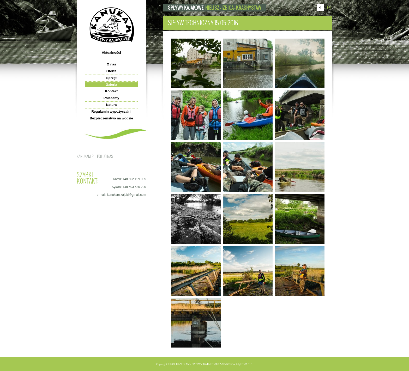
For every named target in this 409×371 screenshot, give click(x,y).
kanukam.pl (111, 24)
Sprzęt (111, 78)
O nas (111, 64)
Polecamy (111, 98)
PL (320, 7)
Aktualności (111, 52)
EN (328, 7)
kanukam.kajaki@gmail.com (126, 195)
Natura (111, 105)
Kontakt (111, 91)
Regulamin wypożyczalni (111, 111)
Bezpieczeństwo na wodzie (111, 118)
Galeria (111, 85)
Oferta (111, 71)
